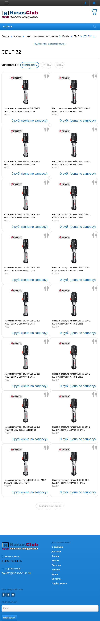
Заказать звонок (11, 556)
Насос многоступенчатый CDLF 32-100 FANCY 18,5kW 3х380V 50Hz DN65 (22, 428)
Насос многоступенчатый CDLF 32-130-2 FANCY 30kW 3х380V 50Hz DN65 (71, 269)
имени (47, 65)
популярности (29, 65)
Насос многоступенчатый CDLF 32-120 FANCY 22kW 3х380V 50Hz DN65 (22, 322)
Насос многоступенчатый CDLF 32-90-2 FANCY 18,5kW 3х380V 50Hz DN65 (70, 481)
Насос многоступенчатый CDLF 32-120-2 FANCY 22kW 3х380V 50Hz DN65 (71, 322)
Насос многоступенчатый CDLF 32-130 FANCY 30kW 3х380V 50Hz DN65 (22, 269)
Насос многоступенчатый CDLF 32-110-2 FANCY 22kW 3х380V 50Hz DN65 (71, 375)
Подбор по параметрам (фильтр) (50, 44)
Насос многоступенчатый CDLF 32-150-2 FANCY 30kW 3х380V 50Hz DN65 (71, 163)
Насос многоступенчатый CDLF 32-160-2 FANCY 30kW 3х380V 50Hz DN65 (71, 110)
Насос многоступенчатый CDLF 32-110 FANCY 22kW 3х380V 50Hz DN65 (22, 375)
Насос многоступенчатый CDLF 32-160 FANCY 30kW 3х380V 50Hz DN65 (22, 110)
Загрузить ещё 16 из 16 (50, 506)
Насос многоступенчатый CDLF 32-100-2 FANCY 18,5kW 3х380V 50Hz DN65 (71, 428)
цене (59, 65)
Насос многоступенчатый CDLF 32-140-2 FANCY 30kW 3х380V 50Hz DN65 (71, 216)
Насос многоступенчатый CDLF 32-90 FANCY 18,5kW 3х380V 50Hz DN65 (25, 481)
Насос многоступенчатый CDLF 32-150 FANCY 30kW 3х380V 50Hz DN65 (22, 163)
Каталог (7, 26)
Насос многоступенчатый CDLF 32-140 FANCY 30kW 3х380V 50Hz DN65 (22, 216)
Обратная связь (11, 568)
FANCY (7, 114)
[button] (6, 3)
